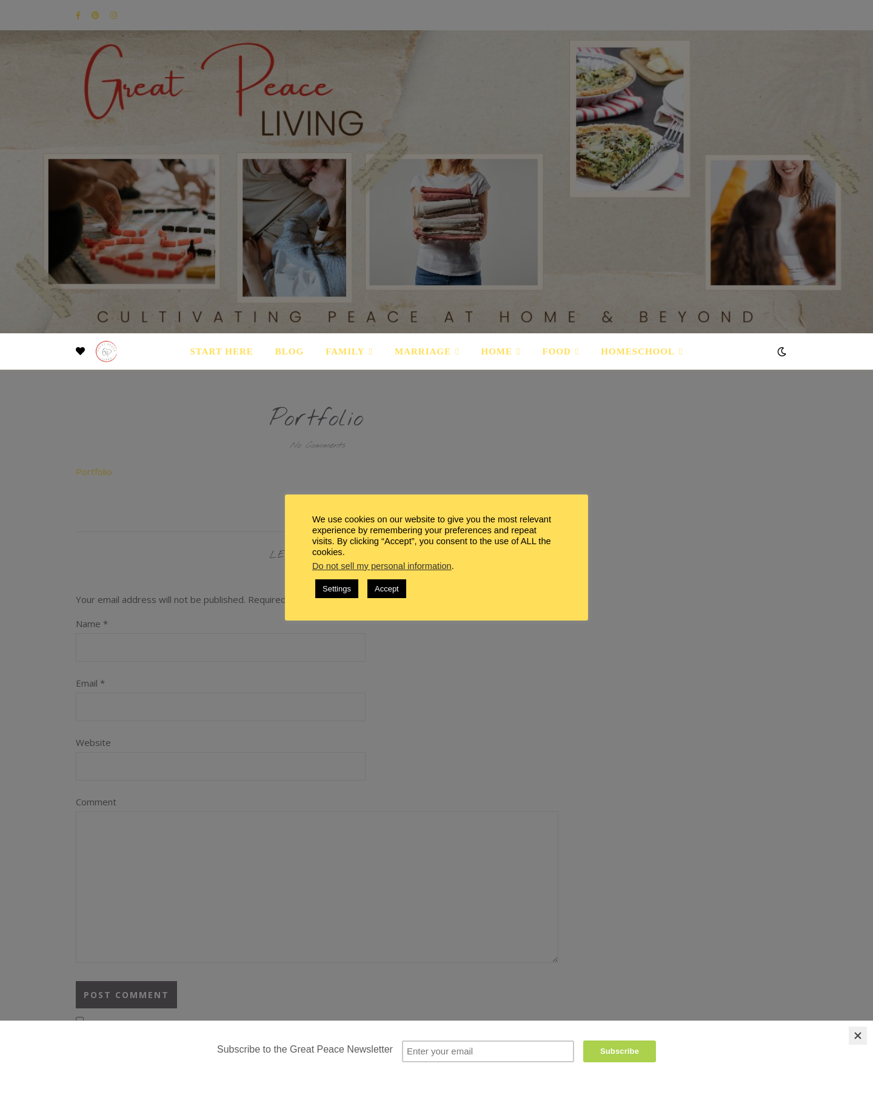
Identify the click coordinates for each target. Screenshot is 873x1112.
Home (497, 351)
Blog (289, 351)
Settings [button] (337, 588)
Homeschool (638, 351)
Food (557, 351)
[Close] (858, 1036)
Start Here (221, 351)
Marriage (423, 351)
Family (345, 351)
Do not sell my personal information (382, 566)
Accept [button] (387, 588)
